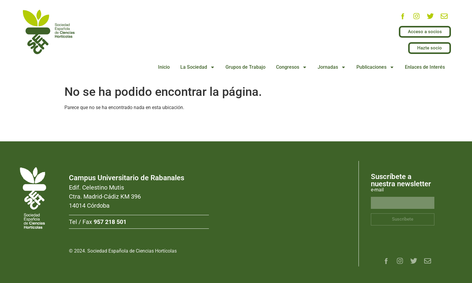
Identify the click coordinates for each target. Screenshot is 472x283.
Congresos (291, 67)
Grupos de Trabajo (245, 67)
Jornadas (332, 67)
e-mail (377, 190)
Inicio (164, 67)
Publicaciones (375, 67)
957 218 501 (110, 221)
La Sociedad (197, 67)
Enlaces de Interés (425, 67)
